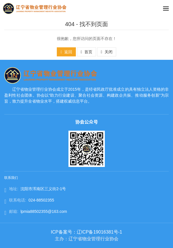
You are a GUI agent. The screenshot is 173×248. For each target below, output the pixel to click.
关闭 (106, 52)
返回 (66, 52)
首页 (86, 52)
